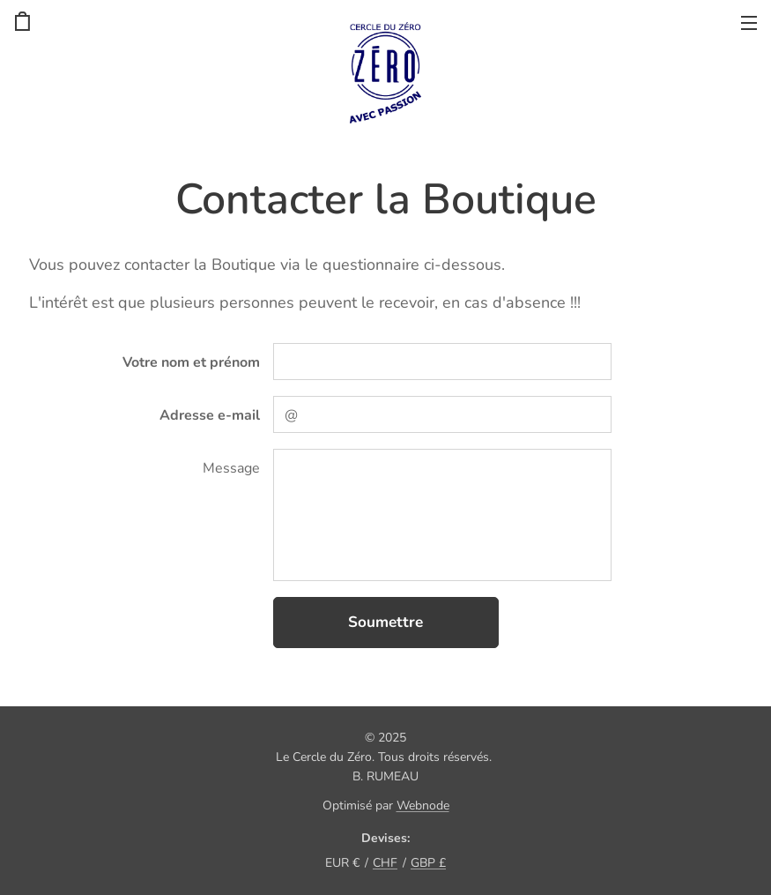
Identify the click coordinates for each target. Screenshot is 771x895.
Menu (749, 23)
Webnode (423, 805)
